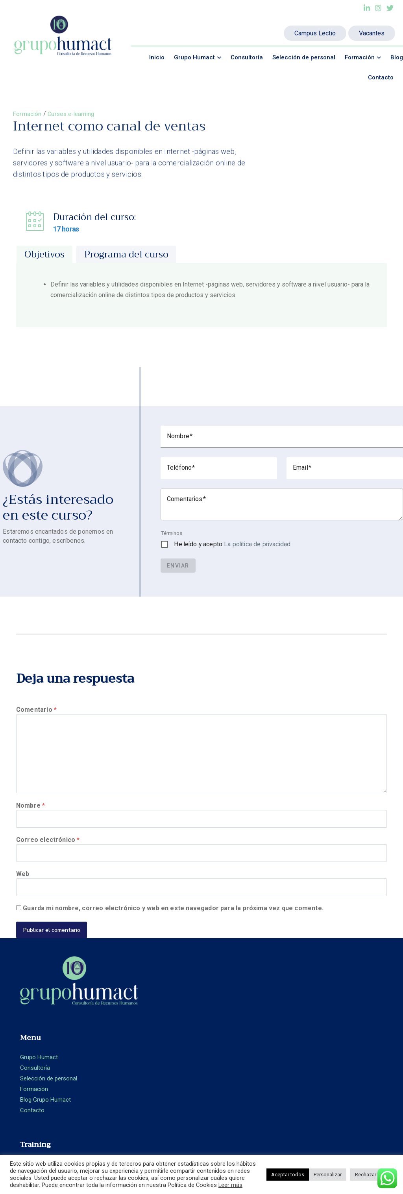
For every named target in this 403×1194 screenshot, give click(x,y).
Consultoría (247, 57)
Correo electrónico (48, 846)
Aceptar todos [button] (287, 1174)
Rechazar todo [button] (371, 1174)
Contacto (381, 77)
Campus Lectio (315, 33)
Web (23, 882)
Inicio (157, 57)
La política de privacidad (257, 544)
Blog (396, 57)
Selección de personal (303, 57)
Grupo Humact (194, 57)
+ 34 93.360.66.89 (356, 1033)
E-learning (221, 1022)
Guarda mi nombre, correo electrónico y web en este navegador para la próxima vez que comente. (173, 919)
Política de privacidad (333, 1074)
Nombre (30, 810)
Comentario (36, 710)
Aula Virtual (223, 1033)
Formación (360, 57)
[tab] (44, 255)
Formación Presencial (237, 1011)
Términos (171, 533)
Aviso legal (319, 1063)
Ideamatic (201, 1151)
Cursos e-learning (73, 114)
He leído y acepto (232, 544)
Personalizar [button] (328, 1174)
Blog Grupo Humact (140, 1055)
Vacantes (372, 33)
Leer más (230, 1184)
